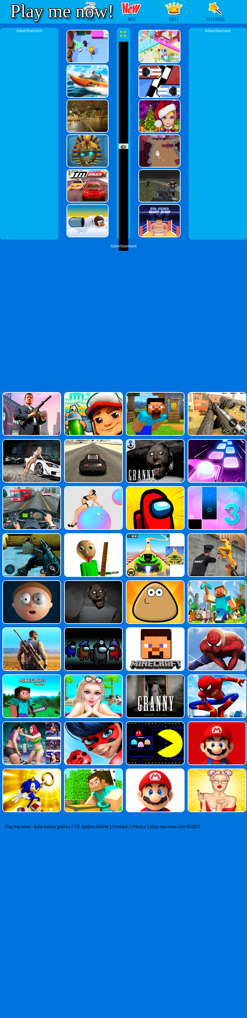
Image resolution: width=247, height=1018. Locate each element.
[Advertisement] (29, 135)
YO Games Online (91, 826)
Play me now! (62, 11)
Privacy (139, 826)
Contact (120, 826)
